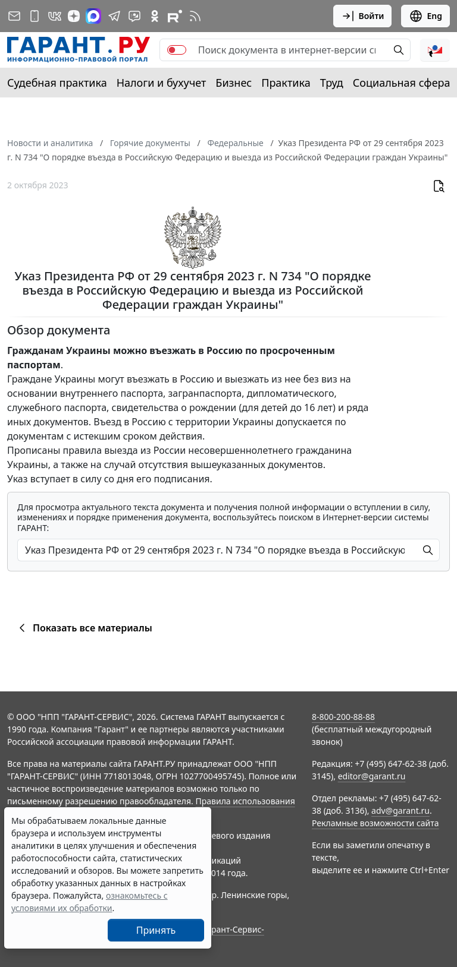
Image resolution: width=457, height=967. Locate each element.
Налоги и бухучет (161, 82)
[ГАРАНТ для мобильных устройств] (34, 16)
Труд (331, 82)
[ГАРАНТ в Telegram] (114, 16)
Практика (285, 82)
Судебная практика (57, 82)
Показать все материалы (83, 628)
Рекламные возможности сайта (375, 823)
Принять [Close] (156, 930)
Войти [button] (362, 16)
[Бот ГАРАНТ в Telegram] (134, 16)
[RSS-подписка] (195, 16)
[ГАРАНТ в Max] (93, 16)
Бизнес (233, 82)
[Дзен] (74, 16)
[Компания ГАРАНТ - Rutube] (175, 16)
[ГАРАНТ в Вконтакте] (55, 16)
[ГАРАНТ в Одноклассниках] (155, 16)
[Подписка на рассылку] (14, 16)
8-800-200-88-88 (343, 716)
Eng (425, 16)
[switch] (176, 50)
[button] (435, 50)
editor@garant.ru (372, 776)
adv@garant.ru (400, 810)
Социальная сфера (401, 82)
